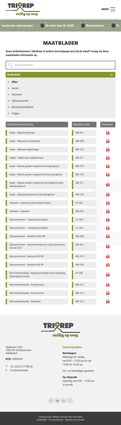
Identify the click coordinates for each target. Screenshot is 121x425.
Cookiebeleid (41, 420)
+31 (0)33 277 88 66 (21, 366)
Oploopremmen (20, 100)
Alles (15, 81)
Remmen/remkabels (22, 107)
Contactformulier (19, 370)
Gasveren (17, 94)
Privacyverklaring (56, 420)
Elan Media (78, 417)
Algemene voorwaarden (75, 420)
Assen (15, 88)
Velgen (15, 113)
